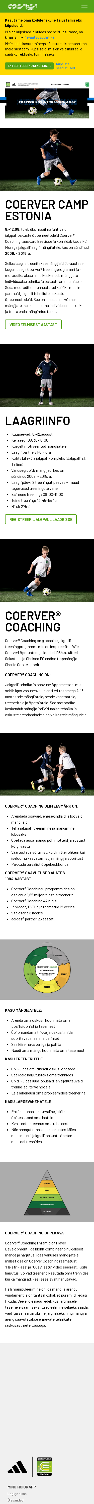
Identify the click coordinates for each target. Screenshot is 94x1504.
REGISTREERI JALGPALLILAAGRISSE (41, 519)
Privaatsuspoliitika (39, 37)
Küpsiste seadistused (65, 66)
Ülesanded (16, 1500)
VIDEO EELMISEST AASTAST (33, 324)
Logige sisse (17, 1493)
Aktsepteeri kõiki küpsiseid (29, 66)
